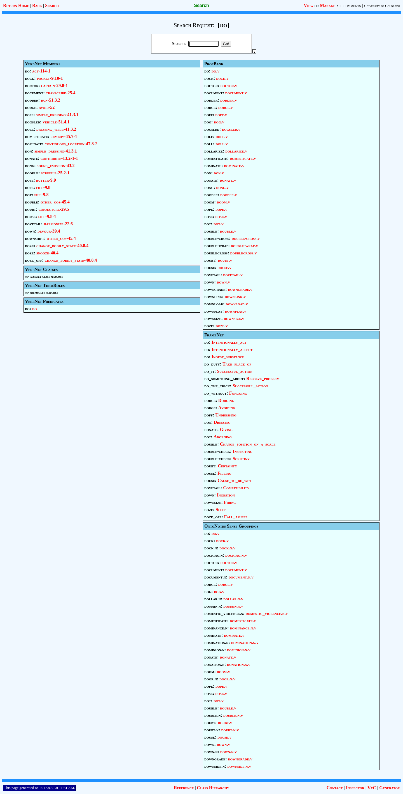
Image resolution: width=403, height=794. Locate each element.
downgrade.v (240, 289)
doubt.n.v (230, 729)
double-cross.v (246, 238)
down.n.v (228, 751)
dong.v (222, 187)
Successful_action (234, 371)
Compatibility (236, 487)
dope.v (221, 209)
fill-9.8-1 (47, 216)
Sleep (221, 509)
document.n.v (241, 577)
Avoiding (226, 407)
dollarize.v (236, 151)
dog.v (219, 122)
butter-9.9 (46, 180)
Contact (335, 787)
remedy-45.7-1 (63, 136)
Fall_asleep (235, 516)
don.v (219, 172)
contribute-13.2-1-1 (59, 158)
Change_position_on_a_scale (248, 444)
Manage (327, 5)
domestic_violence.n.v (267, 613)
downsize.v (234, 318)
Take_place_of (236, 364)
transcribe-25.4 (60, 92)
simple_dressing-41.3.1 (57, 114)
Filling (224, 473)
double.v (228, 231)
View (308, 5)
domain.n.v (233, 606)
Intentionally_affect (232, 349)
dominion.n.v (238, 649)
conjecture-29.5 (54, 209)
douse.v (224, 267)
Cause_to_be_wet (234, 480)
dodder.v (228, 100)
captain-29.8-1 (54, 85)
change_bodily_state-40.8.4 (62, 245)
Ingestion (226, 495)
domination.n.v (245, 642)
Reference (184, 787)
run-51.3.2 (50, 100)
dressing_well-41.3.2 (56, 129)
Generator (389, 787)
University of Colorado (382, 6)
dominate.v (234, 165)
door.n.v (227, 678)
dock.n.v (227, 547)
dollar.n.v (233, 598)
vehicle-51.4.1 (56, 122)
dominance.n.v (243, 628)
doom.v (223, 202)
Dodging (226, 400)
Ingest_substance (228, 356)
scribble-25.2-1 (55, 172)
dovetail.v (233, 274)
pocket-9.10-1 (50, 78)
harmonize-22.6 (58, 223)
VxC (371, 787)
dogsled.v (231, 129)
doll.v (222, 143)
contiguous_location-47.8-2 (70, 143)
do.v (215, 71)
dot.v (219, 223)
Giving (226, 429)
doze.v (222, 325)
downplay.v (235, 311)
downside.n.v (239, 766)
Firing (230, 502)
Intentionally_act (229, 342)
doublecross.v (243, 252)
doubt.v (225, 260)
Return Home (16, 5)
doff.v (221, 114)
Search (52, 5)
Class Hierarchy (213, 787)
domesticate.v (243, 158)
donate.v (228, 180)
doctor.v (228, 85)
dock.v (222, 78)
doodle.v (228, 194)
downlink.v (235, 296)
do (34, 308)
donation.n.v (238, 664)
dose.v (221, 216)
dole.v (222, 136)
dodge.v (225, 107)
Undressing (225, 415)
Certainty (227, 465)
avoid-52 (47, 107)
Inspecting (242, 451)
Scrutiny (241, 458)
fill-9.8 (43, 187)
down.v (223, 282)
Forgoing (238, 393)
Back (37, 5)
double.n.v (233, 715)
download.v (237, 303)
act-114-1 (41, 71)
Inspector (355, 787)
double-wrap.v (244, 245)
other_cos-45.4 (55, 202)
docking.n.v (236, 555)
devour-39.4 (49, 231)
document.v (236, 92)
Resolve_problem (263, 378)
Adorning (223, 436)
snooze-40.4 (47, 252)
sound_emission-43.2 (56, 165)
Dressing (222, 422)
